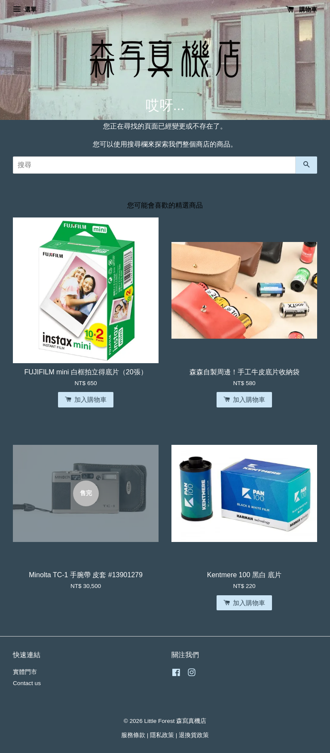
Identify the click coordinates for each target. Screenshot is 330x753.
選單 (25, 9)
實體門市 (25, 672)
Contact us (27, 683)
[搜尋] (154, 165)
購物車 (301, 9)
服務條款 (133, 735)
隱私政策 (162, 735)
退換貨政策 (194, 735)
